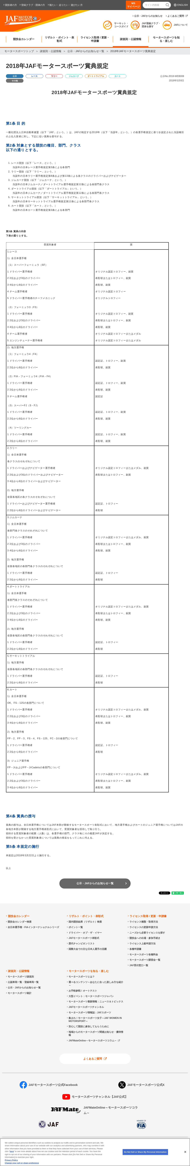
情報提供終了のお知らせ (19, 1149)
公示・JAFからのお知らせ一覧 (95, 883)
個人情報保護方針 (15, 1144)
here (12, 1164)
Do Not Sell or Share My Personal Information (68, 1149)
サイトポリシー (80, 1144)
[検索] (167, 5)
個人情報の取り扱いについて (48, 1144)
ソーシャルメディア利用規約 (113, 1144)
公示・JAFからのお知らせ (148, 16)
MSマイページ (133, 5)
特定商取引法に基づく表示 (152, 1144)
